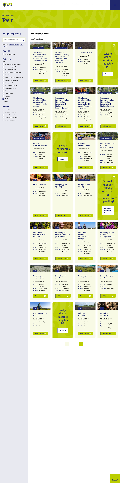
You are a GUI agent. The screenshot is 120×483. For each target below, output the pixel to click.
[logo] (8, 5)
